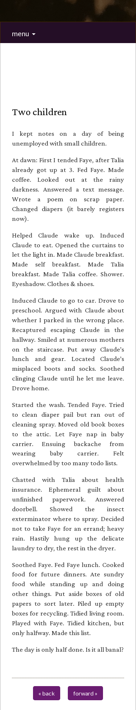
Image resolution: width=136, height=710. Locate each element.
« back (46, 693)
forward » (85, 693)
